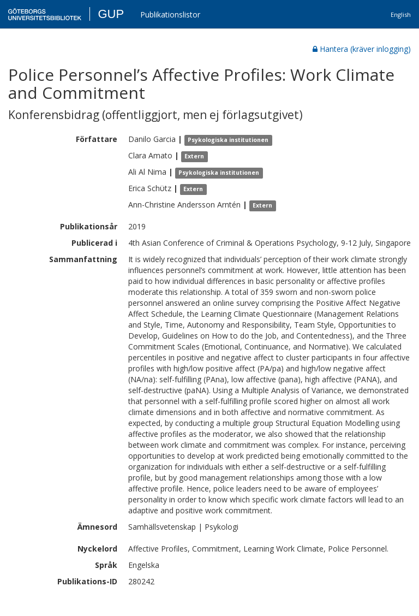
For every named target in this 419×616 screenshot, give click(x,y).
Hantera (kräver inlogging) (362, 49)
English (401, 14)
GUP (111, 14)
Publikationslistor (170, 14)
